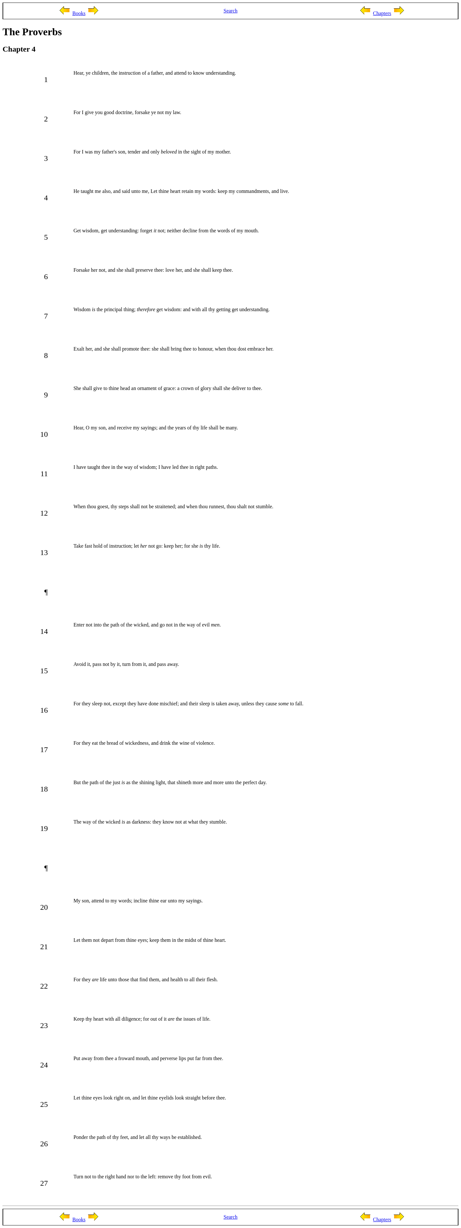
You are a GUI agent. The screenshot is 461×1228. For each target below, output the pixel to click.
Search (230, 10)
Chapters (382, 13)
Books (78, 13)
